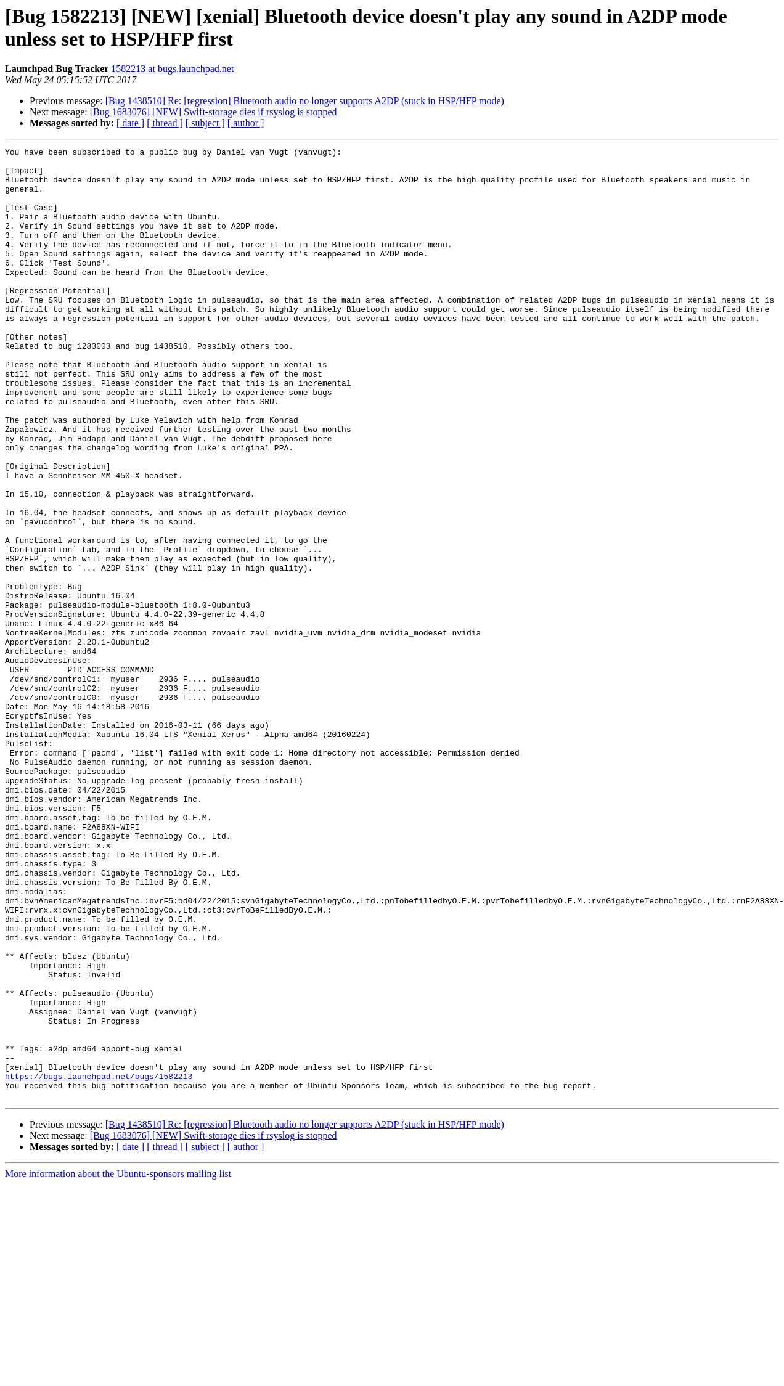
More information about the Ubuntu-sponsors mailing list (118, 1364)
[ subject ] (205, 123)
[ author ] (245, 123)
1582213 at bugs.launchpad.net (172, 68)
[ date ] (130, 123)
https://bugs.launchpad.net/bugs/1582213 (98, 1262)
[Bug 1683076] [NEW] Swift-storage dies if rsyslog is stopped (213, 112)
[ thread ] (165, 123)
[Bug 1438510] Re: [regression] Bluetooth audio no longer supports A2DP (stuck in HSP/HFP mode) (304, 101)
